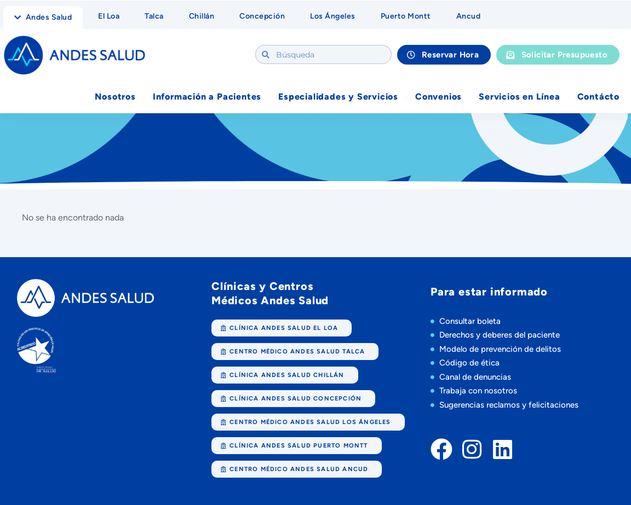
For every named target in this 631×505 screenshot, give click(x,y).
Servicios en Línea (519, 96)
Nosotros (115, 96)
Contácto (598, 96)
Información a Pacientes (207, 96)
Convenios (438, 96)
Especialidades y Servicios (338, 96)
